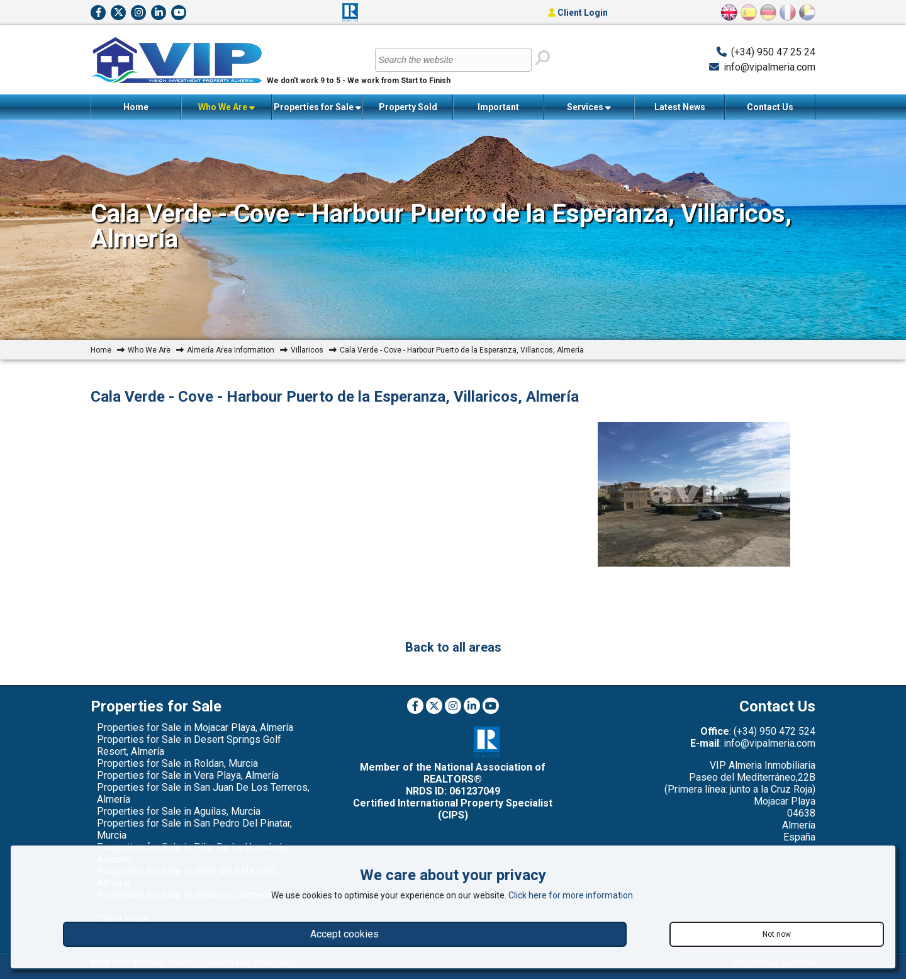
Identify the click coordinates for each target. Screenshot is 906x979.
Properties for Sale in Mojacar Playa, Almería (195, 727)
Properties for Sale (317, 107)
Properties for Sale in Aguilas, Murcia (178, 811)
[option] (694, 495)
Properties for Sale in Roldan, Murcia (177, 763)
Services (589, 107)
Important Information (498, 111)
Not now (777, 934)
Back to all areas (453, 647)
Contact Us (770, 107)
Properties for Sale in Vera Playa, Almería (188, 775)
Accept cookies (344, 934)
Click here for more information (570, 895)
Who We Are (226, 107)
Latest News (679, 107)
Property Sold (408, 107)
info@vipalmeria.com (769, 67)
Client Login (578, 13)
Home (135, 107)
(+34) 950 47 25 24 (773, 52)
